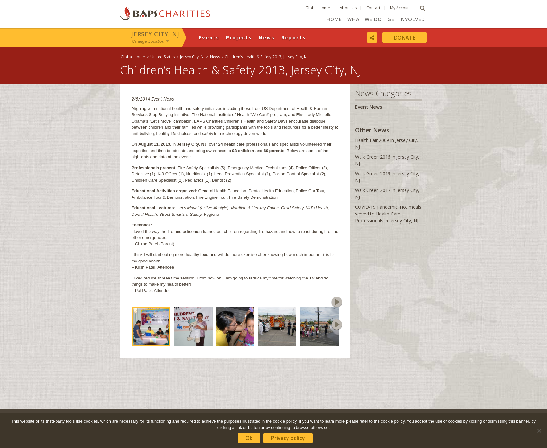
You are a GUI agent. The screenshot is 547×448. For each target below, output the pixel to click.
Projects (239, 37)
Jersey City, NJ (155, 34)
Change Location (148, 41)
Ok (248, 438)
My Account (400, 8)
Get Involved (406, 19)
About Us (348, 8)
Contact (373, 8)
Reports (293, 37)
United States (162, 56)
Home (334, 19)
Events (209, 37)
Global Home (317, 8)
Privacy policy (288, 438)
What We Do (364, 19)
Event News (162, 99)
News (267, 37)
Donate (404, 37)
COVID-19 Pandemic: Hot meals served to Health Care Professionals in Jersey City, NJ (388, 214)
